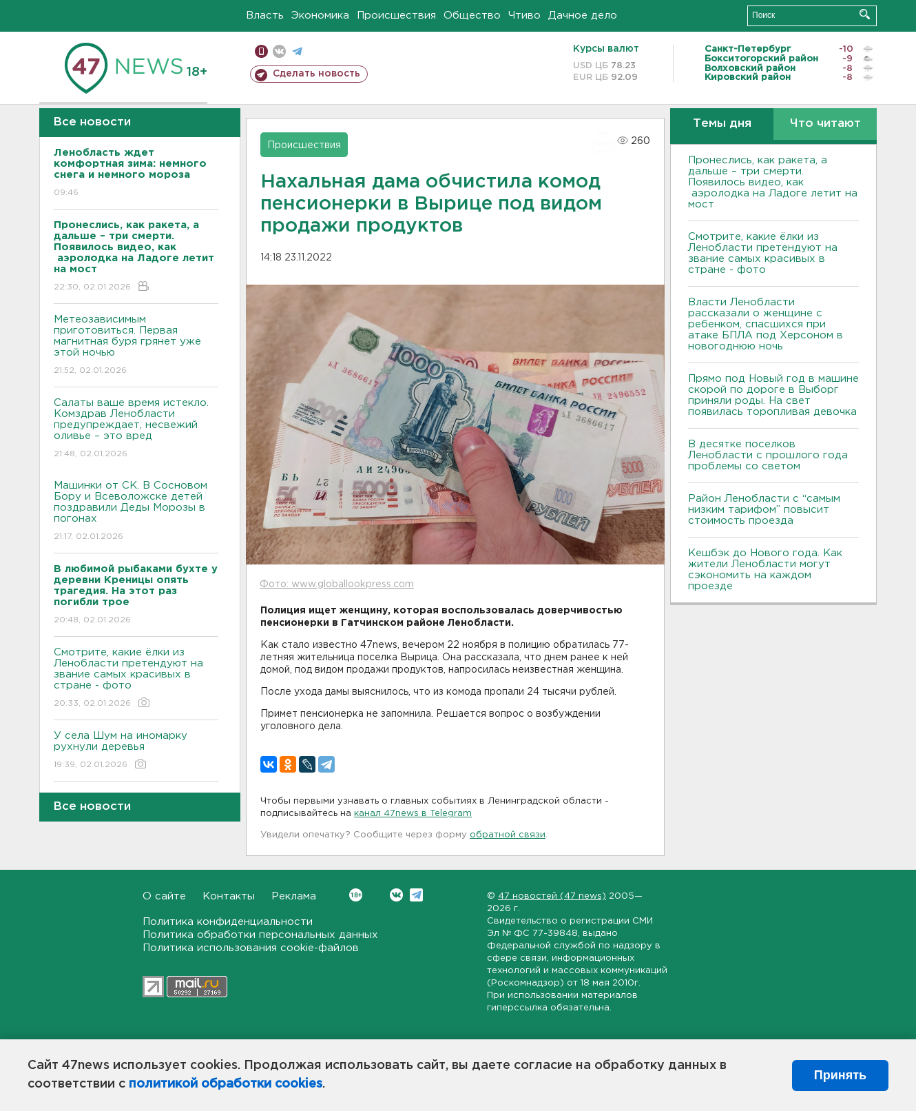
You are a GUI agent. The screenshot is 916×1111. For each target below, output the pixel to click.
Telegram (416, 894)
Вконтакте (355, 894)
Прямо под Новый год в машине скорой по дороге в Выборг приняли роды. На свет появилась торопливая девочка (773, 395)
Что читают (825, 124)
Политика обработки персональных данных (260, 934)
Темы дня (722, 124)
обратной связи (507, 835)
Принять (840, 1075)
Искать (865, 14)
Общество (472, 15)
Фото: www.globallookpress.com (337, 584)
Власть (265, 15)
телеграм (297, 51)
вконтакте (279, 51)
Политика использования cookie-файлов (251, 948)
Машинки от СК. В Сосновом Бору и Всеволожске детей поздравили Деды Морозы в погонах (136, 511)
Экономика (320, 15)
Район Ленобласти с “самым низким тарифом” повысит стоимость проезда (764, 509)
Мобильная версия (261, 51)
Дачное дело (582, 15)
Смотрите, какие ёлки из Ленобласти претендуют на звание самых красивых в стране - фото (136, 678)
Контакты (228, 896)
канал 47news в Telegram (413, 813)
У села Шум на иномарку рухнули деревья (136, 751)
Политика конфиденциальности (228, 921)
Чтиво (524, 15)
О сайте (164, 896)
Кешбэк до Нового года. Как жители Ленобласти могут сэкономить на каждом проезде (765, 570)
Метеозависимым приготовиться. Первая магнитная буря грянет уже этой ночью (136, 345)
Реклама (293, 896)
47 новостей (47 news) (552, 896)
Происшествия (396, 15)
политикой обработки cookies (225, 1084)
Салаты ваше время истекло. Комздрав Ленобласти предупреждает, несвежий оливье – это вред (136, 429)
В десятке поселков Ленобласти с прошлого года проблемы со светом (768, 455)
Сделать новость (316, 74)
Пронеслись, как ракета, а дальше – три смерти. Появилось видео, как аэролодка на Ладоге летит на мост (772, 182)
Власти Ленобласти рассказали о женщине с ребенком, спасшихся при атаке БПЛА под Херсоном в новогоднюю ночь (765, 324)
